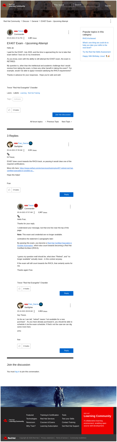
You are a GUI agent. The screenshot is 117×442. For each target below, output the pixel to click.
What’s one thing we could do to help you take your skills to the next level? (96, 45)
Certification (17, 99)
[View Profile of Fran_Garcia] (23, 143)
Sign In (108, 6)
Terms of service (62, 438)
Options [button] (110, 21)
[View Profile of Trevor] (20, 31)
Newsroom (30, 422)
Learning (23, 93)
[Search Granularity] (63, 5)
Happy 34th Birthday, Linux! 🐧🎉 (96, 56)
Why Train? (31, 426)
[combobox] (86, 5)
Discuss (26, 21)
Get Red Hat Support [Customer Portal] (70, 426)
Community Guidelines (78, 438)
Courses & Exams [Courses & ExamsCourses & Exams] (47, 422)
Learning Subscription (49, 426)
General (35, 21)
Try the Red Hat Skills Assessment (97, 52)
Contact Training (68, 422)
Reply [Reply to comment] (66, 194)
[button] (68, 32)
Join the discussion (63, 115)
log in (17, 372)
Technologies (31, 419)
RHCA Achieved (89, 38)
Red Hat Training (34, 93)
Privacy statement (47, 438)
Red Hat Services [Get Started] (47, 419)
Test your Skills (68, 419)
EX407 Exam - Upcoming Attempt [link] (54, 21)
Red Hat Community (12, 21)
